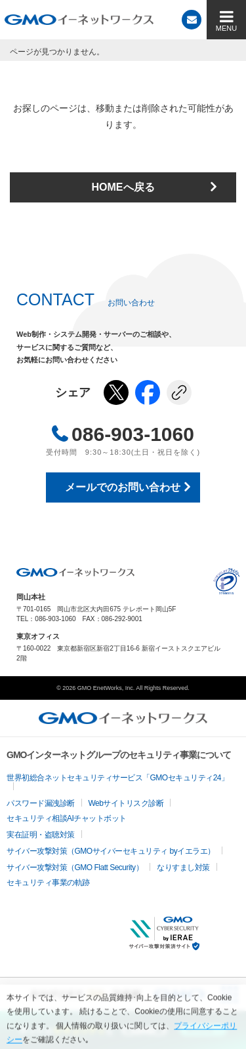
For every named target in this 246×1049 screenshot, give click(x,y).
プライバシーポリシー (226, 581)
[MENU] (226, 19)
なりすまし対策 (183, 867)
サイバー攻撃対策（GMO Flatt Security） (75, 867)
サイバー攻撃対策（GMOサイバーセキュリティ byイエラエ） (111, 851)
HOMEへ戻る (123, 187)
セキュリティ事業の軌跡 (48, 882)
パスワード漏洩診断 (41, 803)
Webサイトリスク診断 (126, 803)
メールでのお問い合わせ (122, 487)
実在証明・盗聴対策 (41, 834)
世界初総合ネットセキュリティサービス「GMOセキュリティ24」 (118, 777)
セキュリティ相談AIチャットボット (67, 818)
